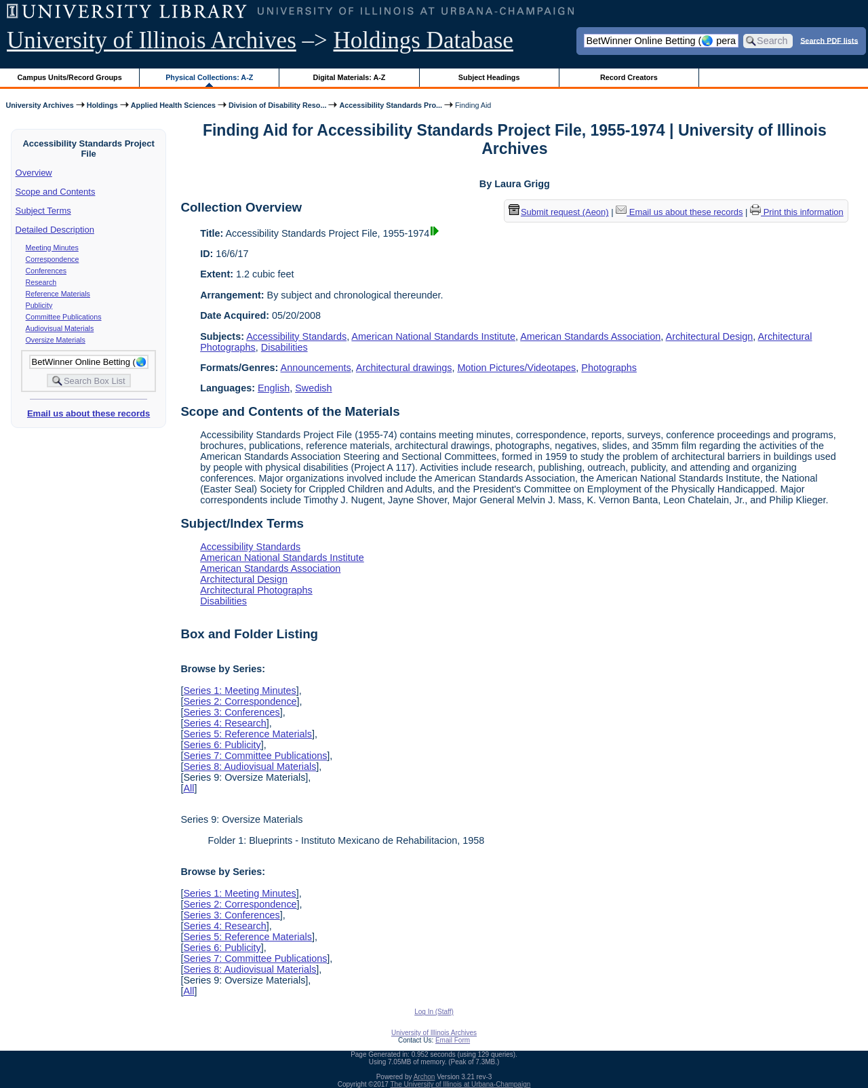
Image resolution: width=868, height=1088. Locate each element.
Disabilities (284, 347)
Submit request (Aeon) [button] (559, 212)
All (188, 788)
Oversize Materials (55, 340)
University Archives (39, 105)
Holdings (102, 105)
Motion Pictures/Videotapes (516, 367)
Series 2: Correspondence (239, 701)
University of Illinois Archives (151, 40)
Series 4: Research (224, 723)
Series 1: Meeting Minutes (239, 690)
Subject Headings (489, 77)
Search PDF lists (829, 40)
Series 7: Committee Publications (255, 755)
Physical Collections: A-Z (209, 77)
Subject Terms (43, 211)
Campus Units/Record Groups (70, 77)
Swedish (313, 388)
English (274, 388)
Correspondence (52, 259)
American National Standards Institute (433, 336)
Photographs (609, 367)
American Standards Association (590, 336)
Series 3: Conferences (231, 712)
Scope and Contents (56, 192)
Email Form (452, 1040)
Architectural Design (709, 336)
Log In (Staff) (434, 1011)
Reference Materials (58, 294)
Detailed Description (55, 230)
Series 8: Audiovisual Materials (249, 766)
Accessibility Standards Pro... (390, 105)
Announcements (316, 367)
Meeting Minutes (52, 248)
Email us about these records (88, 413)
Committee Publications (64, 317)
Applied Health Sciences (173, 105)
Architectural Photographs (256, 590)
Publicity (39, 305)
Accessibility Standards (296, 336)
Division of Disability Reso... (277, 105)
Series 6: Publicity (221, 744)
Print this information (797, 212)
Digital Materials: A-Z (349, 77)
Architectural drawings (404, 367)
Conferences (46, 271)
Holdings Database (423, 40)
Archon (424, 1077)
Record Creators (629, 77)
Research (41, 282)
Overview (34, 173)
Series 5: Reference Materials (247, 733)
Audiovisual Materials (60, 328)
